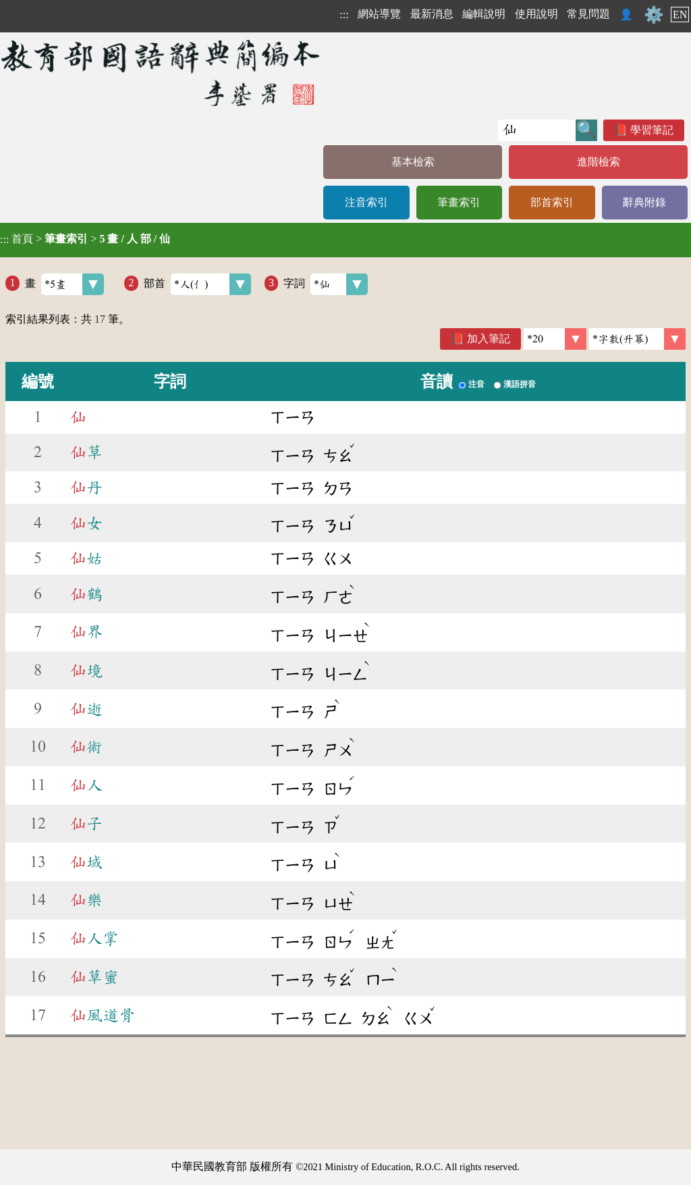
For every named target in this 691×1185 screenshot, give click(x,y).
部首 (197, 284)
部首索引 (552, 202)
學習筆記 (651, 130)
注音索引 (366, 202)
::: (343, 14)
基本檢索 (413, 161)
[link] (637, 339)
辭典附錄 (644, 202)
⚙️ (654, 15)
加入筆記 (488, 338)
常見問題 (588, 14)
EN (680, 14)
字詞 (325, 284)
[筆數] (555, 339)
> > (85, 239)
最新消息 (431, 14)
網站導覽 (379, 14)
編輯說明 (483, 14)
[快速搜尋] (537, 130)
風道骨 (102, 1015)
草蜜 (94, 977)
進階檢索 (598, 161)
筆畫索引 (458, 202)
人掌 (94, 938)
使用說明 (536, 14)
